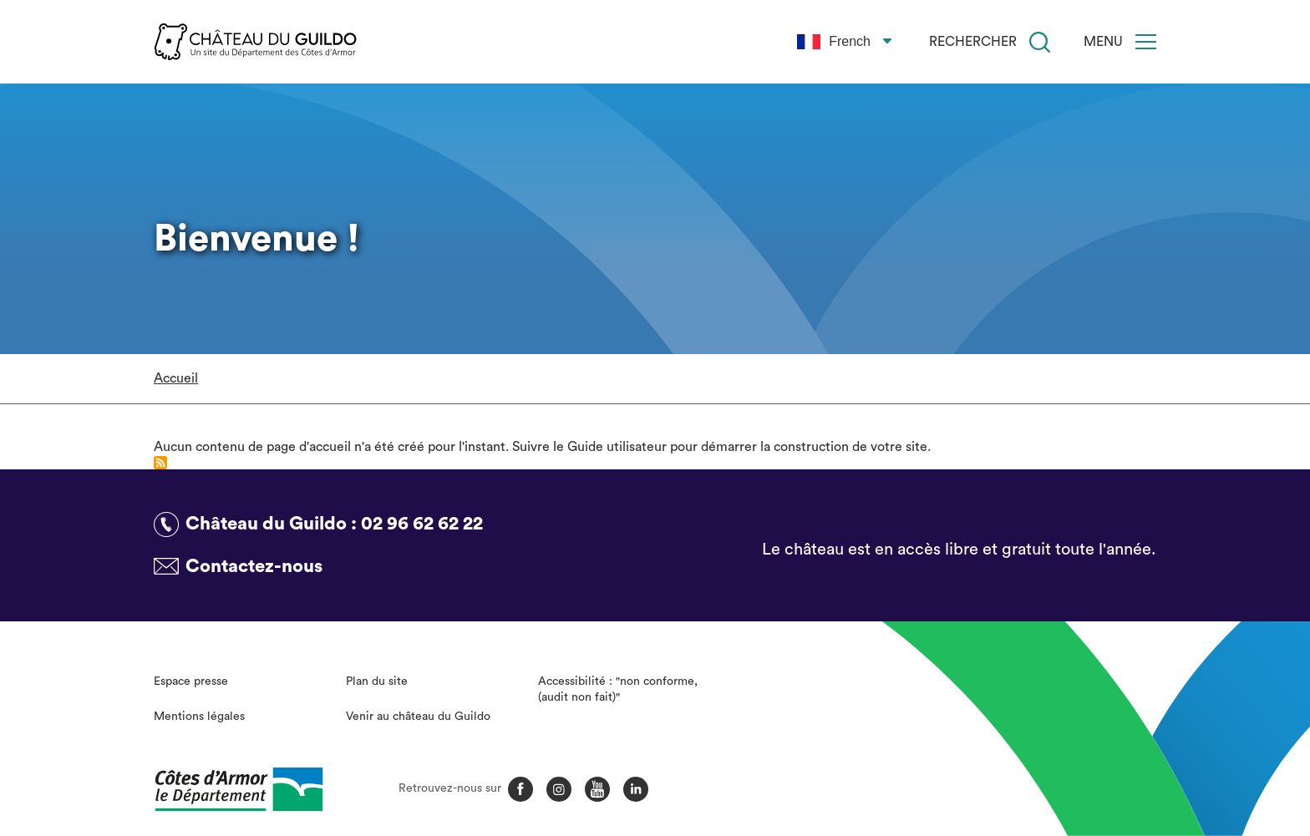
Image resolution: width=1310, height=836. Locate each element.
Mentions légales (199, 716)
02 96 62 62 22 (422, 523)
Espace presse (191, 681)
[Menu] (1145, 42)
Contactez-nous (253, 566)
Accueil (176, 378)
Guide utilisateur (617, 446)
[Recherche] (1039, 42)
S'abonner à (160, 462)
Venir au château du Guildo (418, 716)
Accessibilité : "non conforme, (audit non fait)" (618, 690)
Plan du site (377, 681)
